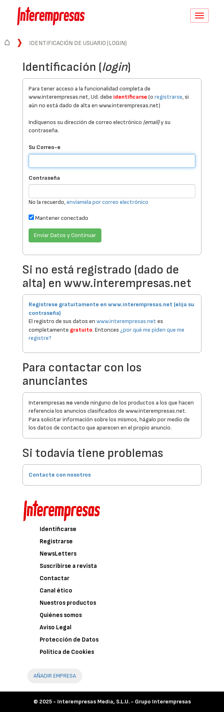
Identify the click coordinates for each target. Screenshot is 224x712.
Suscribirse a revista (68, 566)
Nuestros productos (68, 603)
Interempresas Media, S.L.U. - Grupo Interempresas (124, 701)
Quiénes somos (61, 615)
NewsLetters (58, 554)
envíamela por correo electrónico (107, 202)
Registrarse (56, 541)
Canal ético (56, 590)
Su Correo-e (44, 147)
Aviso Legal (56, 627)
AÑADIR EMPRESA (55, 675)
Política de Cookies (67, 652)
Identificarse (58, 529)
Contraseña (44, 177)
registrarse (168, 96)
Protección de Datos (69, 640)
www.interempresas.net (126, 321)
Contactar (54, 578)
